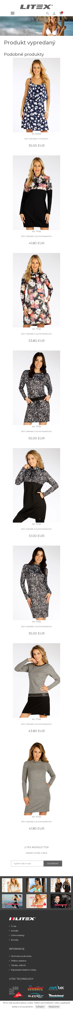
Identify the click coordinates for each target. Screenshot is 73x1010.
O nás (12, 926)
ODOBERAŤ (52, 863)
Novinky (13, 940)
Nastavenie (54, 1007)
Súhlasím (40, 1007)
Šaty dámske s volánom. (36, 139)
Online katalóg (16, 935)
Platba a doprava (17, 961)
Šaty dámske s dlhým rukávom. (36, 236)
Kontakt (13, 931)
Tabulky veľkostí (17, 965)
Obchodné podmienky (20, 956)
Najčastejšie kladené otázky (22, 970)
